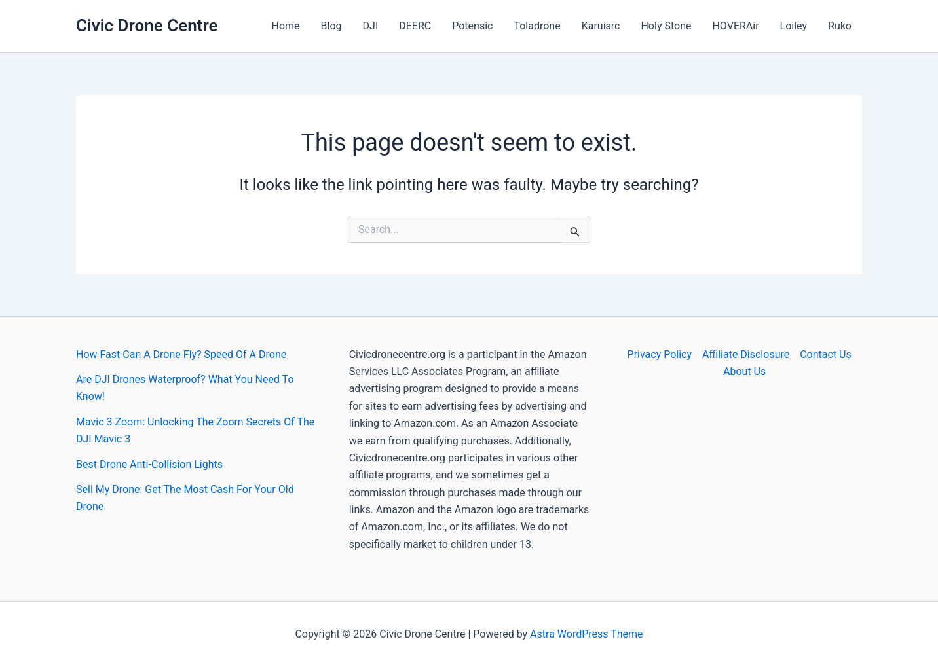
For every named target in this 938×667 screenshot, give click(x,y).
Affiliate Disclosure (745, 354)
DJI (371, 26)
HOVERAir (735, 26)
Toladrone (537, 26)
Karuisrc (601, 26)
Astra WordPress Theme (586, 634)
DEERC (415, 26)
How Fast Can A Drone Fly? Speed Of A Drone (181, 354)
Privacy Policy (660, 354)
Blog (331, 26)
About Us (744, 371)
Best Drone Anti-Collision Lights (149, 464)
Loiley (793, 26)
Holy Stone (666, 26)
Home (286, 26)
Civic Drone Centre (147, 25)
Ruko (840, 26)
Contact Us (826, 354)
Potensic (472, 26)
